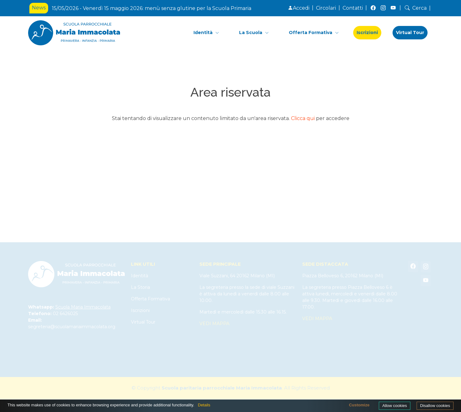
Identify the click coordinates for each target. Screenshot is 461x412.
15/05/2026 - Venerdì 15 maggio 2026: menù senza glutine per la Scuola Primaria (151, 8)
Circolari (326, 8)
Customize (359, 405)
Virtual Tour (410, 32)
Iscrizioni (367, 32)
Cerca (415, 8)
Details (204, 405)
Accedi (298, 8)
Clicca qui (303, 118)
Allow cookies (394, 405)
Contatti (353, 8)
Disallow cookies (435, 405)
